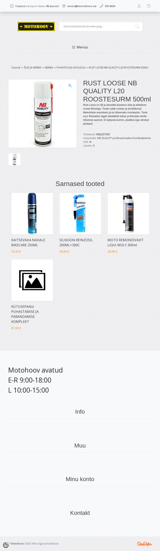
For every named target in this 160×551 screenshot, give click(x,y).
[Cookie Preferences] (6, 545)
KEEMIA (49, 67)
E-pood (15, 67)
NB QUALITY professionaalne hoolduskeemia (124, 138)
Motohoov (17, 543)
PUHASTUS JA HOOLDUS (71, 67)
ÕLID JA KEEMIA (32, 67)
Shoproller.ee (144, 544)
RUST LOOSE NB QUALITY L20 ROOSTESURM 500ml (118, 67)
